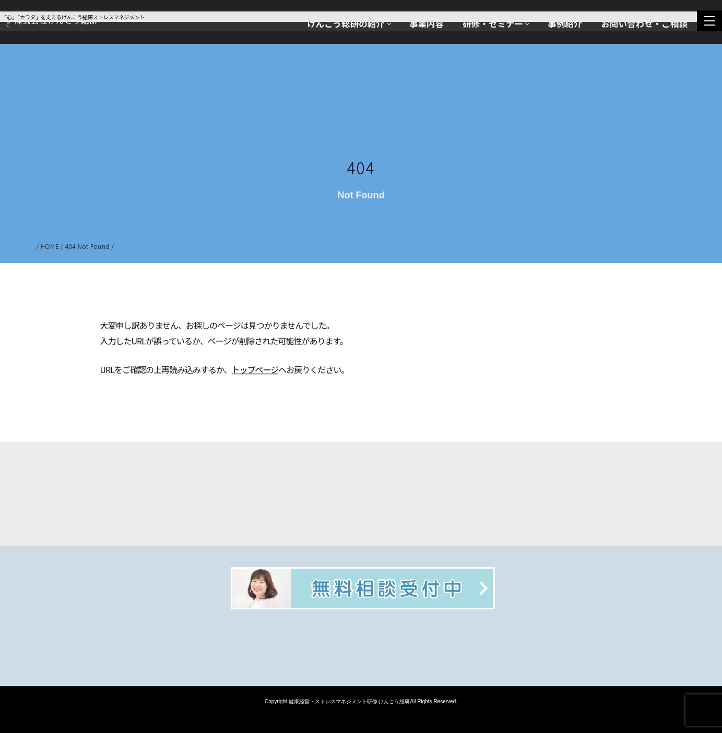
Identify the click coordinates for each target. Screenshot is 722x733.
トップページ (255, 370)
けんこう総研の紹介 (346, 23)
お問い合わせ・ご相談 (644, 23)
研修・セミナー (493, 23)
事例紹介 (565, 23)
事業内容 (426, 23)
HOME (50, 247)
